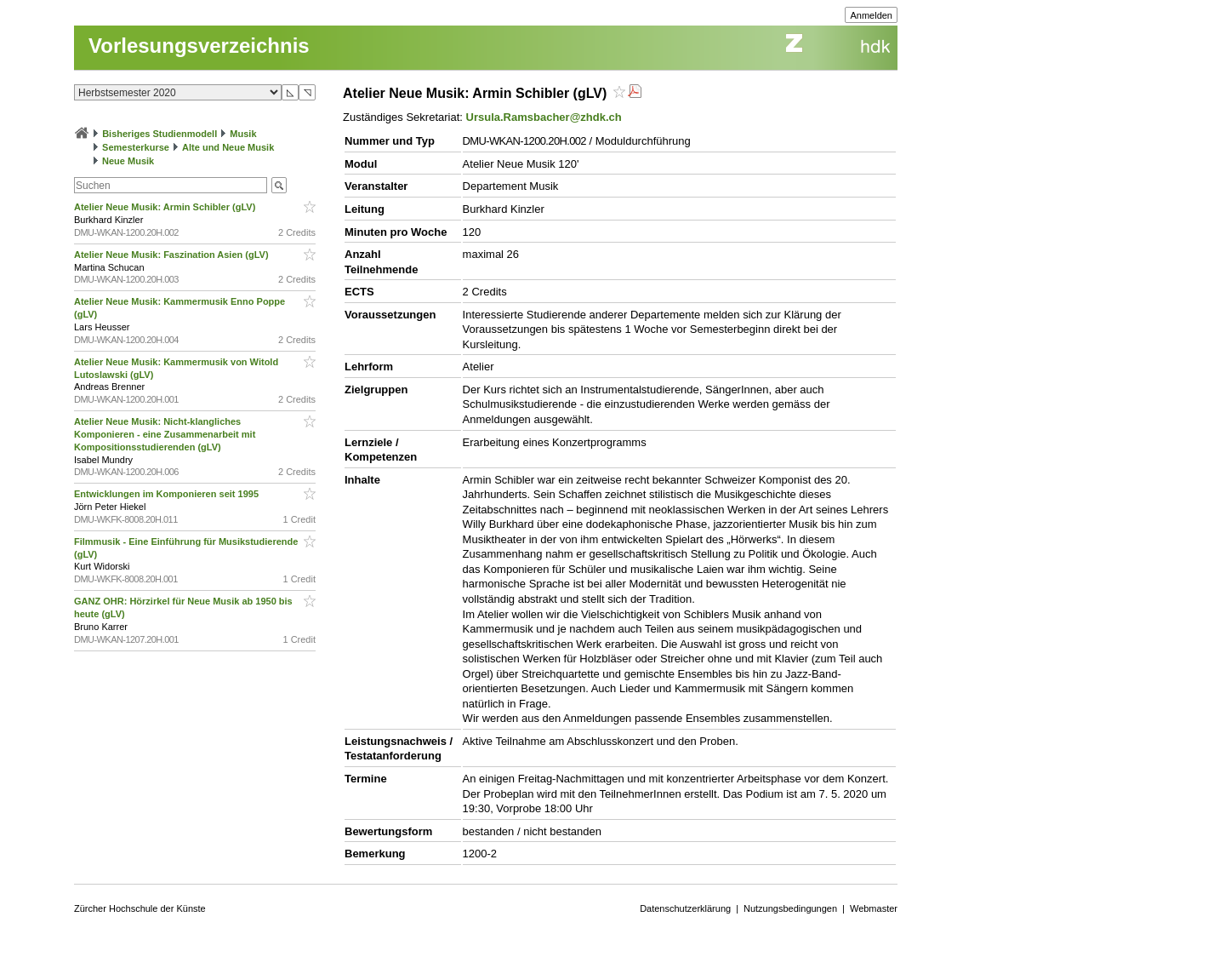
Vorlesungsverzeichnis (199, 45)
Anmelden (871, 15)
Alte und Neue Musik (228, 147)
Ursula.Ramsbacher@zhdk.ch (544, 117)
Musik (243, 134)
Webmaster (873, 908)
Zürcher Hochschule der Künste (140, 908)
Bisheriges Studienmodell (159, 134)
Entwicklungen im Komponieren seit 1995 (167, 494)
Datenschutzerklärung (685, 908)
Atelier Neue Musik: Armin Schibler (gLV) (166, 207)
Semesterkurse (135, 147)
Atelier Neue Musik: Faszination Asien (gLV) (172, 254)
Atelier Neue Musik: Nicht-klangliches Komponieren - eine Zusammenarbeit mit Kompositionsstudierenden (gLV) (164, 434)
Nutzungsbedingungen (790, 908)
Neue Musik (128, 161)
